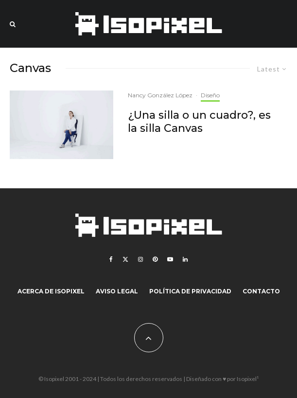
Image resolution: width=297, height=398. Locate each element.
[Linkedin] (185, 259)
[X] (125, 259)
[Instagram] (140, 259)
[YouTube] (170, 259)
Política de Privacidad (190, 291)
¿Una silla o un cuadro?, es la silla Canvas (199, 121)
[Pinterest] (155, 259)
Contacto (261, 291)
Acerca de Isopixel (51, 291)
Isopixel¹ (248, 378)
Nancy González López (160, 95)
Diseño (210, 95)
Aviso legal (117, 291)
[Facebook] (111, 259)
